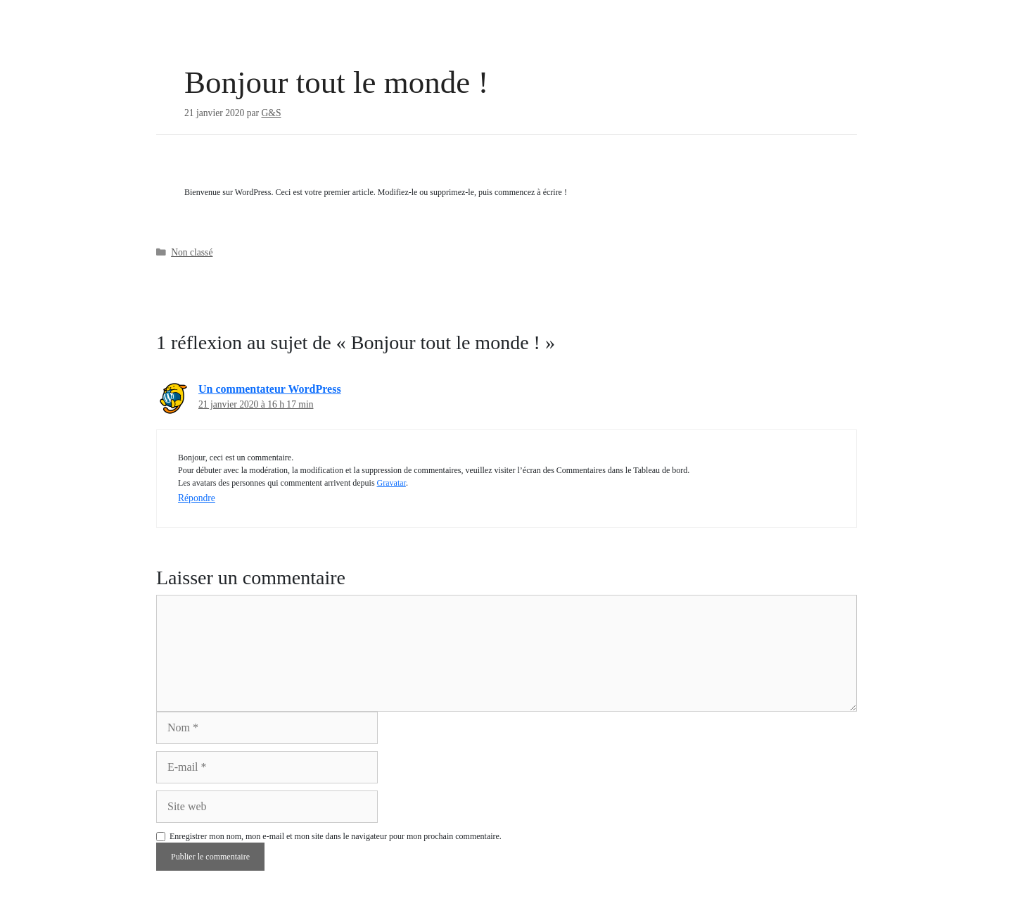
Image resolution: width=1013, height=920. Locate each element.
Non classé (191, 252)
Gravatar (391, 483)
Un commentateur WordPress (269, 389)
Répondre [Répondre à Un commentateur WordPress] (196, 498)
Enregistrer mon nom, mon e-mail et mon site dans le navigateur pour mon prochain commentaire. (336, 836)
